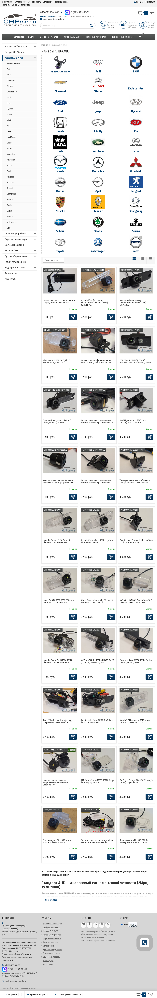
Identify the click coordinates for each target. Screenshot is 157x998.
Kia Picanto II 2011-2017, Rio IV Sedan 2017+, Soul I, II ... (56, 361)
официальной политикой (104, 940)
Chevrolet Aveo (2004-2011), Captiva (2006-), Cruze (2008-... (136, 661)
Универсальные (13, 63)
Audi (8, 69)
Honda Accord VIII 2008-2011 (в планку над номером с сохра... (134, 841)
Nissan (9, 165)
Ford (9, 97)
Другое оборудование (20, 256)
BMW (9, 75)
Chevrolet (11, 80)
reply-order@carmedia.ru (53, 19)
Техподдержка (61, 2)
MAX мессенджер (47, 16)
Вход (137, 2)
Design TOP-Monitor (49, 37)
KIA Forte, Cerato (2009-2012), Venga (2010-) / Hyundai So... (97, 781)
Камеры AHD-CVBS (72, 37)
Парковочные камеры (121, 37)
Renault (10, 188)
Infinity (9, 120)
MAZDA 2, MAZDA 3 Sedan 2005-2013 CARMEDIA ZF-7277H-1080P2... (136, 601)
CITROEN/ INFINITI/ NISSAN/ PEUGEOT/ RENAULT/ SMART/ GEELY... (136, 361)
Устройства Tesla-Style (24, 37)
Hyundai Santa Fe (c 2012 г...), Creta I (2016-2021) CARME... (97, 541)
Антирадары (11, 273)
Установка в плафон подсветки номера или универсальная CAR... (97, 361)
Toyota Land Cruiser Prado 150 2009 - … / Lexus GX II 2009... (136, 541)
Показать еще (49, 899)
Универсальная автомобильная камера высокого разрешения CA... (97, 421)
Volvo (9, 228)
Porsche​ (10, 182)
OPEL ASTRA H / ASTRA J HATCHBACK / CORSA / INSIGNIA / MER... (97, 661)
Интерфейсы (20, 250)
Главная (44, 45)
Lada (9, 131)
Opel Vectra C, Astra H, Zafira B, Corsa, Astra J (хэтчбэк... (57, 421)
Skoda (9, 205)
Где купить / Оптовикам (42, 2)
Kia (8, 126)
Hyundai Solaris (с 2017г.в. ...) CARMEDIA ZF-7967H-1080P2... (56, 541)
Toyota (10, 216)
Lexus (9, 143)
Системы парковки (14, 244)
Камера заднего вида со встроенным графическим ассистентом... (55, 782)
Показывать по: (51, 260)
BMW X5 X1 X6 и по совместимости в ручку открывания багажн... (59, 301)
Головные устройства (96, 37)
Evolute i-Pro (12, 92)
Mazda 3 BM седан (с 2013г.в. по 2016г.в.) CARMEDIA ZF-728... (135, 721)
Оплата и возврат (22, 2)
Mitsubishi (11, 160)
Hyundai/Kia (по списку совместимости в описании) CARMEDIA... (94, 302)
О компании (7, 2)
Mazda (9, 148)
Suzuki (9, 211)
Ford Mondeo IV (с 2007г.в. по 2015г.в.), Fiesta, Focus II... (133, 421)
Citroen (10, 86)
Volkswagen (12, 222)
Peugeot (10, 177)
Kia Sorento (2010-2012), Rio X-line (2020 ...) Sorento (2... (97, 721)
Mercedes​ (11, 154)
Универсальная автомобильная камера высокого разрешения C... (59, 481)
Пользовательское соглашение (15, 957)
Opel (9, 171)
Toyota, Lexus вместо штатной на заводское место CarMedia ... (97, 841)
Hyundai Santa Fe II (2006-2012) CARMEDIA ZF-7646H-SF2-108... (57, 661)
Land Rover (11, 137)
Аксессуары (20, 278)
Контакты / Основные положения (16, 5)
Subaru (10, 199)
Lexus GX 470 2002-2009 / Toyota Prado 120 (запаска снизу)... (58, 601)
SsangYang (11, 194)
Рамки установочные (15, 261)
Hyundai (10, 109)
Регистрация (150, 2)
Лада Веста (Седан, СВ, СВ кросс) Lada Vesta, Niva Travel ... (97, 601)
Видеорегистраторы (20, 267)
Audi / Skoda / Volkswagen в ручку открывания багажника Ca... (59, 721)
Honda (9, 114)
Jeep (8, 103)
